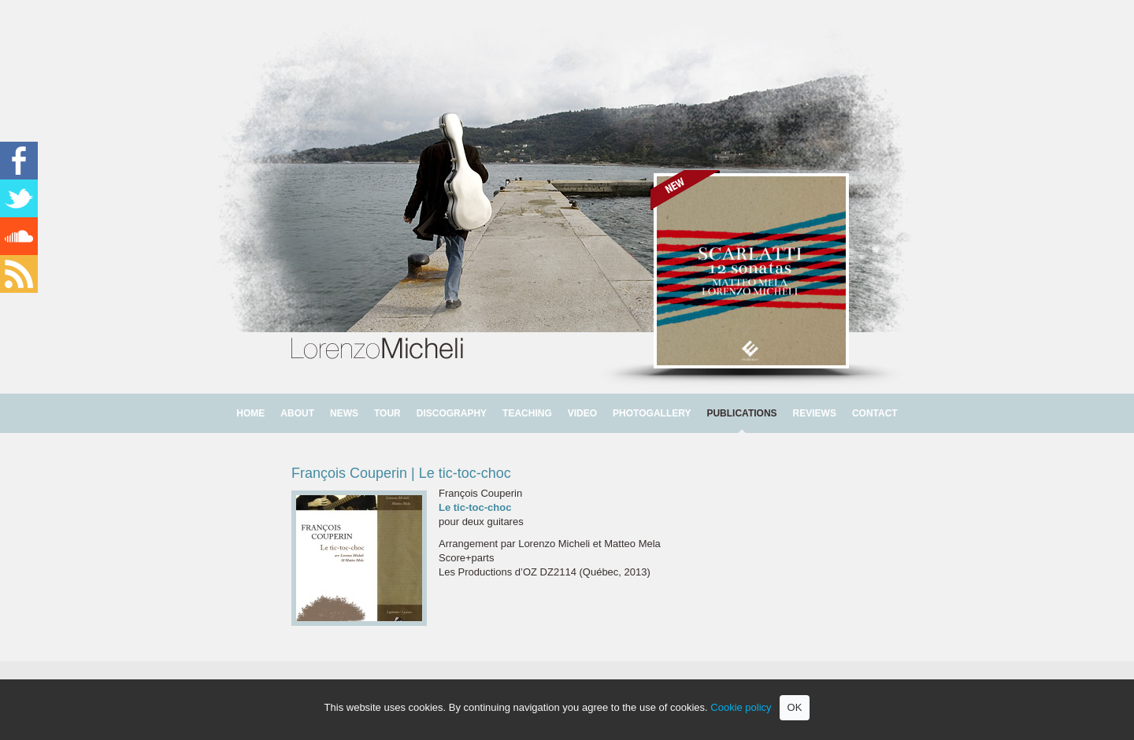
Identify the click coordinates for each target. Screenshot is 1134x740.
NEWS (344, 413)
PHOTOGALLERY (652, 413)
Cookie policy (740, 707)
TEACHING (527, 413)
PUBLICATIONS (741, 413)
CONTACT (875, 413)
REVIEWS (814, 413)
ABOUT (297, 413)
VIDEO (582, 413)
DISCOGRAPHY (452, 413)
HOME (250, 413)
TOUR (387, 413)
